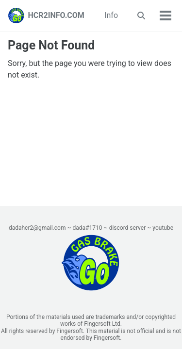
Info (111, 15)
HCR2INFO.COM (56, 15)
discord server (127, 227)
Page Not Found (51, 45)
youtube (162, 227)
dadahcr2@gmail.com (37, 227)
